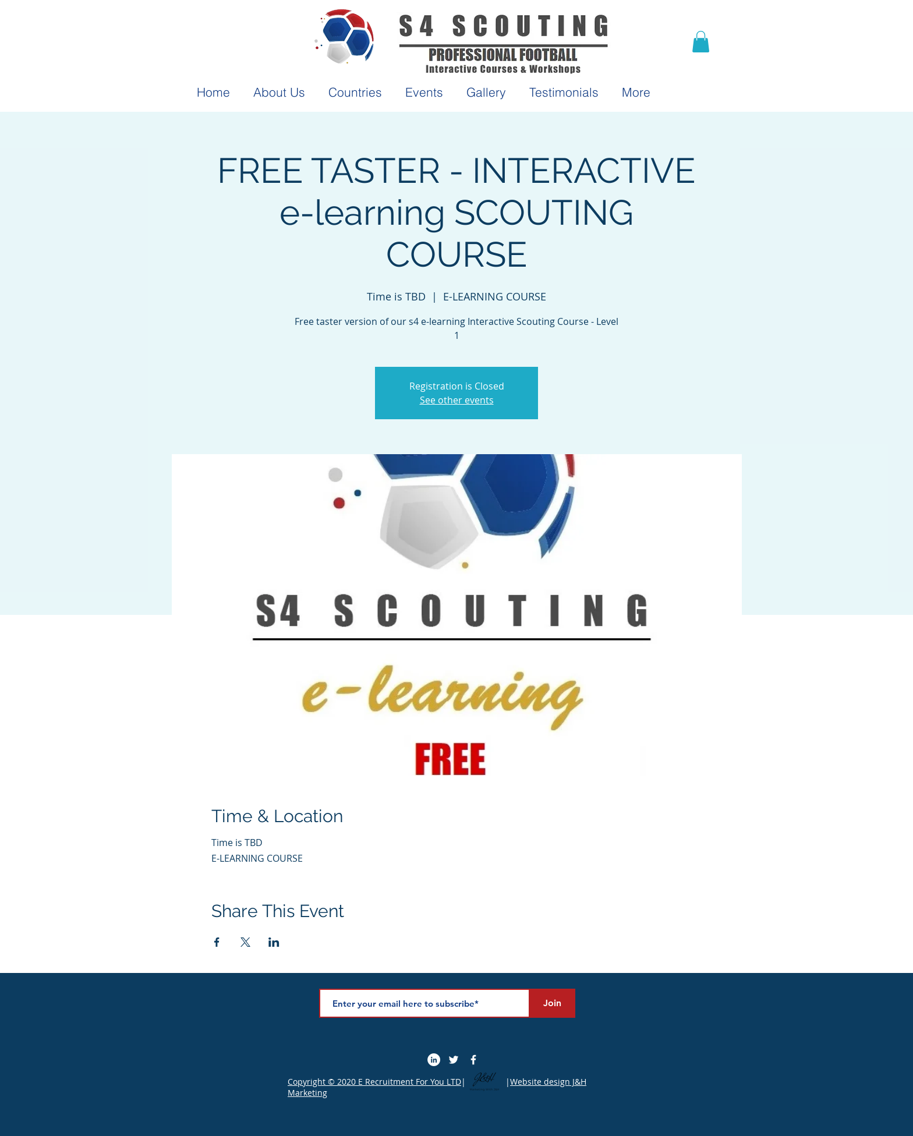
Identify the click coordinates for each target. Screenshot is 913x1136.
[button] (701, 41)
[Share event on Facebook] (216, 942)
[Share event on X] (245, 942)
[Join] (552, 1003)
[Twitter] (453, 1059)
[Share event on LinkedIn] (273, 942)
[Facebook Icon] (473, 1059)
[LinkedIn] (433, 1059)
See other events (457, 400)
